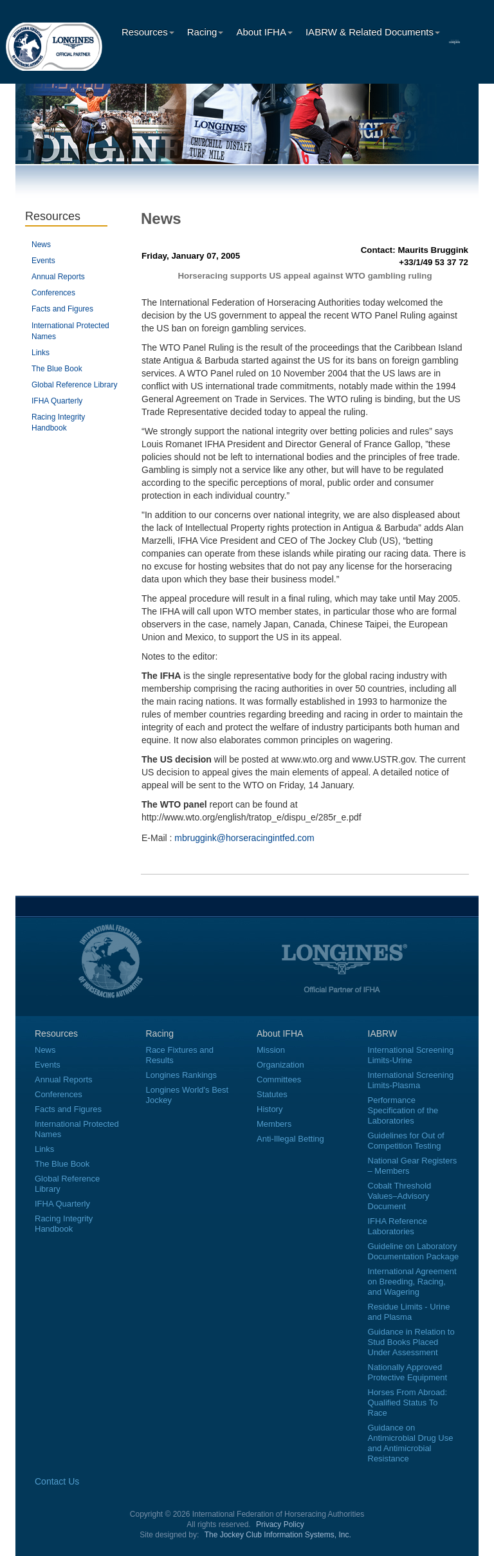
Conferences (53, 292)
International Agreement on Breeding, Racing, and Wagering (412, 1281)
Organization (280, 1065)
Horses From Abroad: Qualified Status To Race (408, 1402)
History (269, 1109)
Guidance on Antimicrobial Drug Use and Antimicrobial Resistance (410, 1443)
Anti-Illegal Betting (290, 1139)
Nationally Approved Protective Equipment (408, 1372)
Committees (279, 1079)
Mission (271, 1050)
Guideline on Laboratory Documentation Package (413, 1251)
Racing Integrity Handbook (64, 1224)
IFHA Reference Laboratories (398, 1226)
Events (43, 260)
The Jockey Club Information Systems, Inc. (278, 1534)
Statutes (272, 1094)
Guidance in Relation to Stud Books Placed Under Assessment (411, 1342)
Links (41, 352)
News (41, 244)
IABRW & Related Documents (373, 31)
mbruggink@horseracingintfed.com (244, 838)
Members (274, 1124)
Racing (205, 31)
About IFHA (264, 31)
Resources (148, 31)
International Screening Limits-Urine (411, 1055)
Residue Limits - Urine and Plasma (409, 1312)
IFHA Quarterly (57, 400)
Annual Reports (58, 276)
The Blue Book (57, 368)
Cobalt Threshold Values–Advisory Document (400, 1196)
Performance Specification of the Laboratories (403, 1110)
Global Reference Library (74, 384)
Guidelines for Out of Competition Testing (406, 1141)
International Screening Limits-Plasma (411, 1080)
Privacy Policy (280, 1524)
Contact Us (57, 1481)
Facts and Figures (62, 308)
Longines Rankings (181, 1075)
